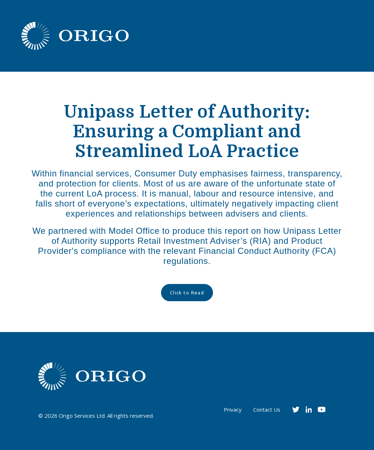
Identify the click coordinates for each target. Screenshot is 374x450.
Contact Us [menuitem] (266, 409)
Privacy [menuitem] (233, 409)
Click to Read (187, 292)
